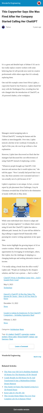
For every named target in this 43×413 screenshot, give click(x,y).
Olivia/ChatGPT (23, 337)
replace (31, 337)
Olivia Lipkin (12, 337)
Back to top (37, 357)
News (6, 306)
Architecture (14, 329)
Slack (11, 339)
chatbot (11, 334)
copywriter (25, 334)
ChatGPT (17, 334)
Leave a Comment (21, 346)
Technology (8, 288)
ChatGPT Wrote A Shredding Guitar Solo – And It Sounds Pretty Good (22, 279)
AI (7, 334)
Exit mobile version (21, 409)
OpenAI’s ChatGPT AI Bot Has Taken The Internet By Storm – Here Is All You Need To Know (20, 296)
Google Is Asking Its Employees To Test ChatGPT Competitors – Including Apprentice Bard (22, 314)
